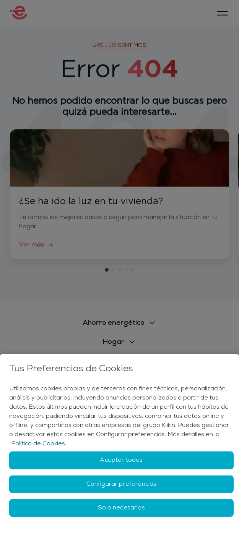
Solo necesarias (121, 508)
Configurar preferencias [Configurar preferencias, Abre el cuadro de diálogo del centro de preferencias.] (121, 484)
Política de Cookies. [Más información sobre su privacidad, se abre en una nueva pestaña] (38, 444)
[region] (119, 444)
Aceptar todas (121, 460)
